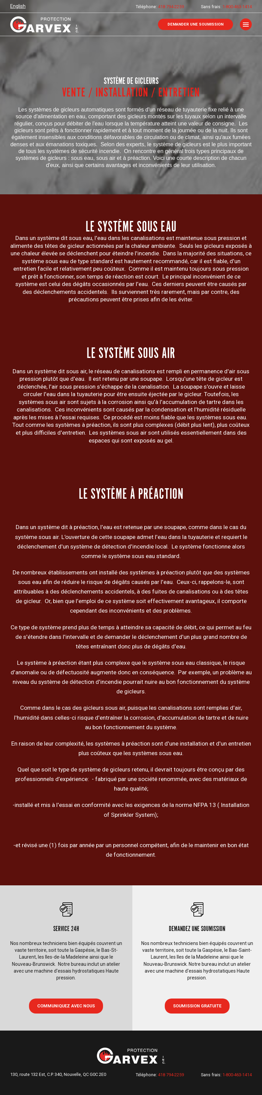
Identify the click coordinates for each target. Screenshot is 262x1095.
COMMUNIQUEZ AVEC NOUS (66, 1005)
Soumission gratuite (197, 1005)
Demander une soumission (195, 24)
